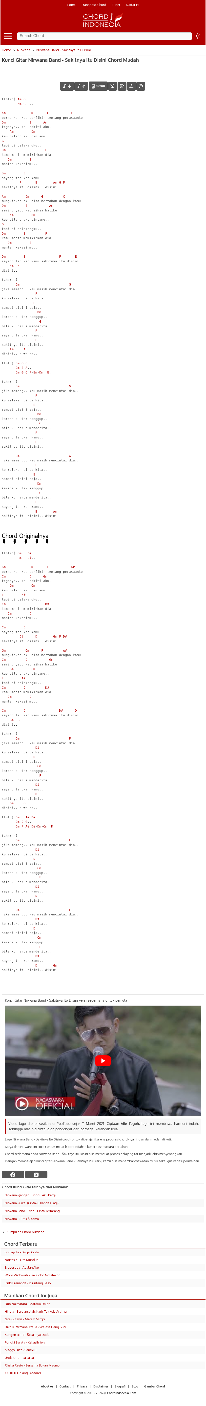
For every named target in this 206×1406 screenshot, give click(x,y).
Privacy (82, 1386)
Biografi (120, 1386)
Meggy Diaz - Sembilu (20, 1350)
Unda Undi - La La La (19, 1358)
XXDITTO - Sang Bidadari (23, 1373)
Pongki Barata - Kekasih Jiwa (25, 1342)
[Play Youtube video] (103, 1061)
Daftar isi (132, 5)
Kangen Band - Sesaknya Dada (27, 1335)
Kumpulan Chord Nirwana (25, 1232)
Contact (65, 1386)
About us (47, 1386)
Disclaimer (100, 1386)
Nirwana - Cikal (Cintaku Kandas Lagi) (31, 1203)
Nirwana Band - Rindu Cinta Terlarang (32, 1211)
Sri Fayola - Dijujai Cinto (22, 1252)
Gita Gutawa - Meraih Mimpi (25, 1319)
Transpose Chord (93, 5)
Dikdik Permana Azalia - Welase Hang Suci (35, 1327)
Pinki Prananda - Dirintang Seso (28, 1283)
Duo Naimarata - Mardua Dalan (27, 1304)
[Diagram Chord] (122, 86)
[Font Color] (140, 86)
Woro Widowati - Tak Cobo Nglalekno (33, 1275)
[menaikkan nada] (81, 86)
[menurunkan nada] (67, 86)
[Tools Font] (131, 86)
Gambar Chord (154, 1386)
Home (71, 5)
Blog (135, 1386)
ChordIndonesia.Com (121, 1393)
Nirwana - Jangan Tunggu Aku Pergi (30, 1195)
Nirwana (23, 50)
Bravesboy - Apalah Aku (22, 1267)
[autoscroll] (98, 86)
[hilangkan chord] (112, 86)
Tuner (116, 5)
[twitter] (36, 1174)
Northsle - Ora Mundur (21, 1260)
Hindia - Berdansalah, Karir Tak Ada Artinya (36, 1311)
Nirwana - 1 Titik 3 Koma (21, 1219)
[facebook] (13, 1174)
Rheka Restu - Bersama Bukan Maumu (32, 1365)
